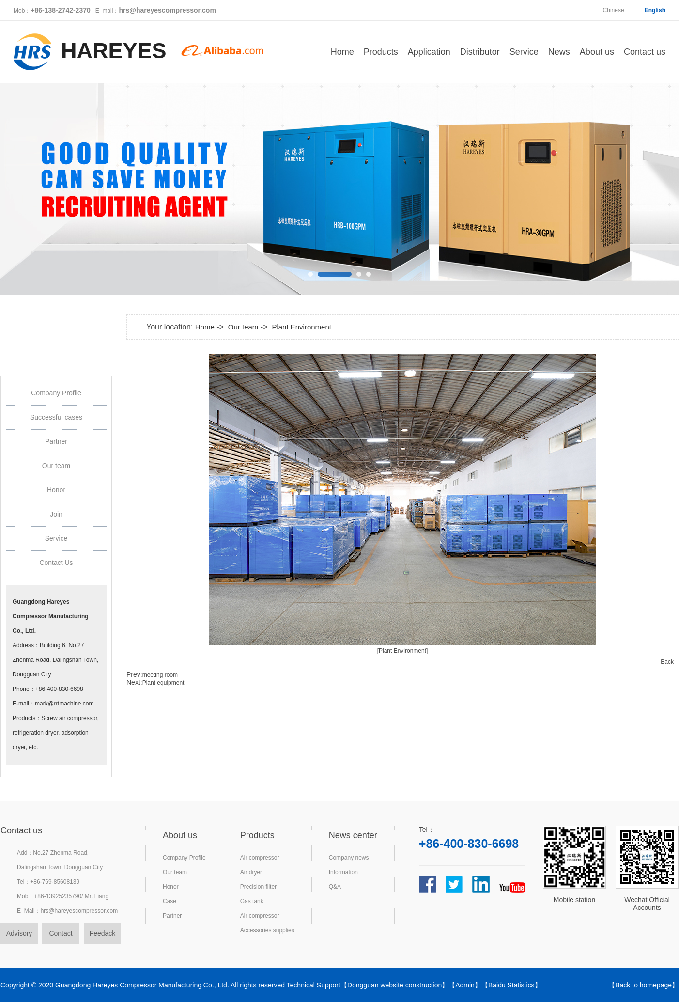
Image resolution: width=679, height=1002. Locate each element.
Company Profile (56, 393)
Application (429, 52)
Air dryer (251, 872)
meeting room (160, 675)
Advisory (19, 933)
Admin (465, 985)
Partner (56, 441)
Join (56, 514)
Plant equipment (163, 682)
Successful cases (56, 417)
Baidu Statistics (511, 985)
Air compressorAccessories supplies (267, 923)
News (559, 52)
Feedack (103, 933)
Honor (56, 490)
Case (169, 901)
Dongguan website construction (394, 985)
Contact (60, 933)
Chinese (613, 10)
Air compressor (259, 857)
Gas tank (251, 901)
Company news (349, 857)
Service (524, 52)
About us (597, 52)
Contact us (644, 52)
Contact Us (56, 562)
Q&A (335, 886)
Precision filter (258, 886)
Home (342, 52)
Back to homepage (643, 985)
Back (667, 661)
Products (381, 52)
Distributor (480, 52)
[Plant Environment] (402, 650)
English (655, 10)
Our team (56, 466)
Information (343, 872)
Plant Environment (301, 327)
